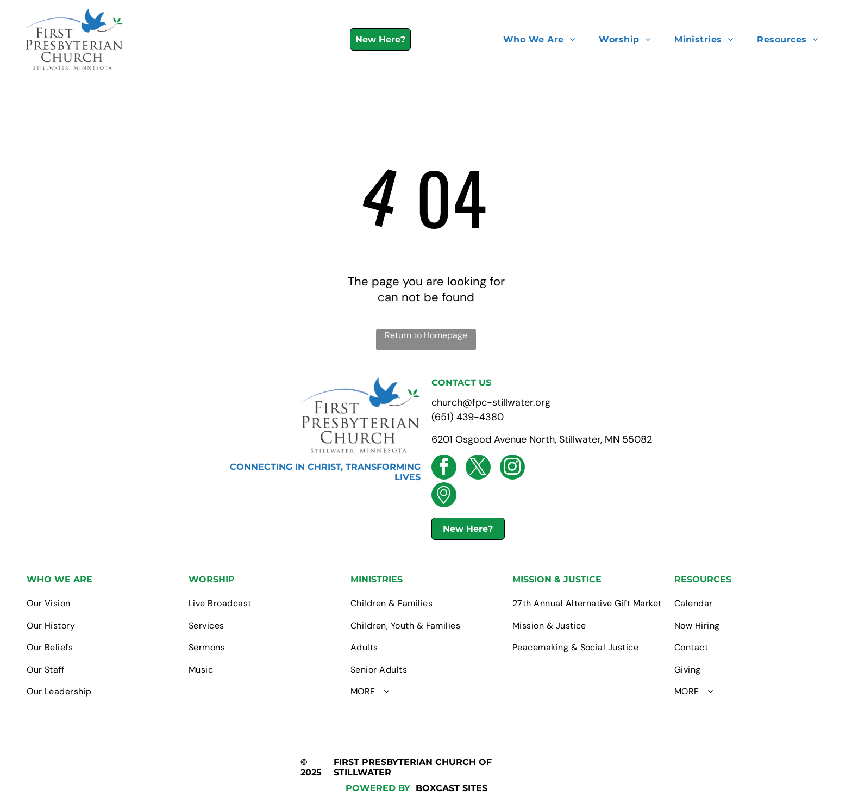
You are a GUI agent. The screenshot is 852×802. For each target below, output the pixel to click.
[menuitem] (539, 39)
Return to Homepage (426, 335)
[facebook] (443, 468)
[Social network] (443, 496)
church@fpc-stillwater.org (490, 402)
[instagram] (512, 468)
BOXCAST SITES (451, 788)
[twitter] (478, 468)
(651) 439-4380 (467, 417)
